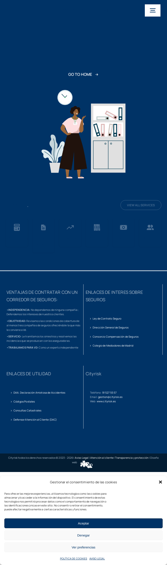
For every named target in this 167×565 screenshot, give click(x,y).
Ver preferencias (83, 547)
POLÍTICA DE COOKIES (73, 558)
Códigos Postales (24, 401)
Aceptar (83, 523)
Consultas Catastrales (27, 410)
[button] (160, 482)
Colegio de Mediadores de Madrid (113, 345)
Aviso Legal (82, 458)
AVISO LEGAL (97, 558)
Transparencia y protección (132, 458)
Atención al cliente (102, 458)
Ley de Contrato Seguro (107, 318)
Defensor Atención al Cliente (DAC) (35, 419)
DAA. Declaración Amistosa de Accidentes (39, 392)
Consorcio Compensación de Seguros (116, 336)
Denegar (83, 535)
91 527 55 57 (109, 392)
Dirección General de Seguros (111, 327)
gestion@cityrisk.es (110, 397)
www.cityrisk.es (106, 401)
